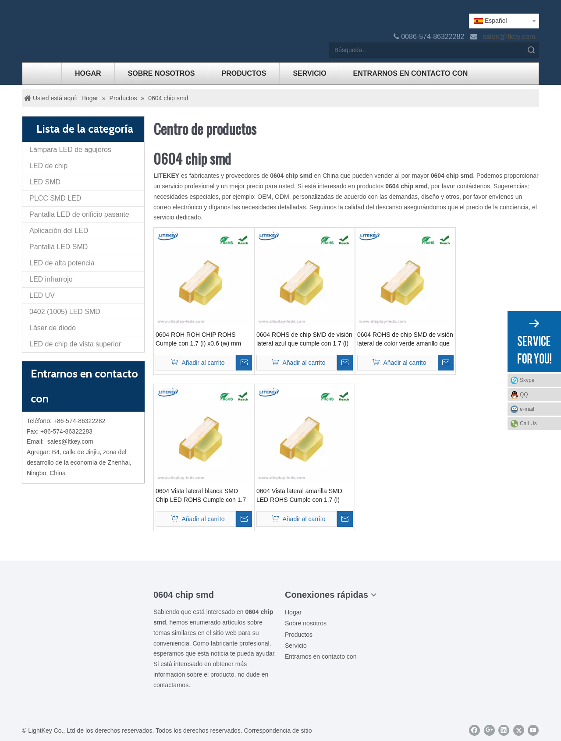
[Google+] (489, 730)
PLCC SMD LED (55, 198)
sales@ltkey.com (510, 36)
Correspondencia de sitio (278, 730)
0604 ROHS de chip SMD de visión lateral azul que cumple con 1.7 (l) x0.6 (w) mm (304, 339)
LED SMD (44, 182)
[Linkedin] (503, 730)
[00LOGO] (83, 594)
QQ (538, 395)
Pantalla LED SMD (58, 247)
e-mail (538, 409)
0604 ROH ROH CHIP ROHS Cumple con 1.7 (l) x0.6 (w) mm (198, 339)
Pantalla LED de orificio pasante (79, 214)
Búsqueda (531, 50)
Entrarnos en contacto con (320, 656)
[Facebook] (474, 730)
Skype (538, 380)
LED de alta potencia (62, 263)
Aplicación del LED (58, 230)
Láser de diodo (52, 328)
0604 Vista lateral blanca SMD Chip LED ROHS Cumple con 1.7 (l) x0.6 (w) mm (201, 495)
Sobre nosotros (306, 623)
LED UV (42, 295)
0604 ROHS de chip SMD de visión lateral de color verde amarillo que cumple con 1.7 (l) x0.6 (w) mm (405, 339)
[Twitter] (518, 730)
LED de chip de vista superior (75, 344)
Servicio (296, 645)
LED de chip (48, 165)
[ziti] (83, 608)
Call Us (528, 423)
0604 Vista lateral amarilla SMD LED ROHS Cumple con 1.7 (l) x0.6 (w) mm (299, 495)
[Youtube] (533, 730)
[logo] (29, 21)
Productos (298, 634)
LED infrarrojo (51, 279)
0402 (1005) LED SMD (64, 311)
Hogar (293, 612)
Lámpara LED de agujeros (70, 149)
